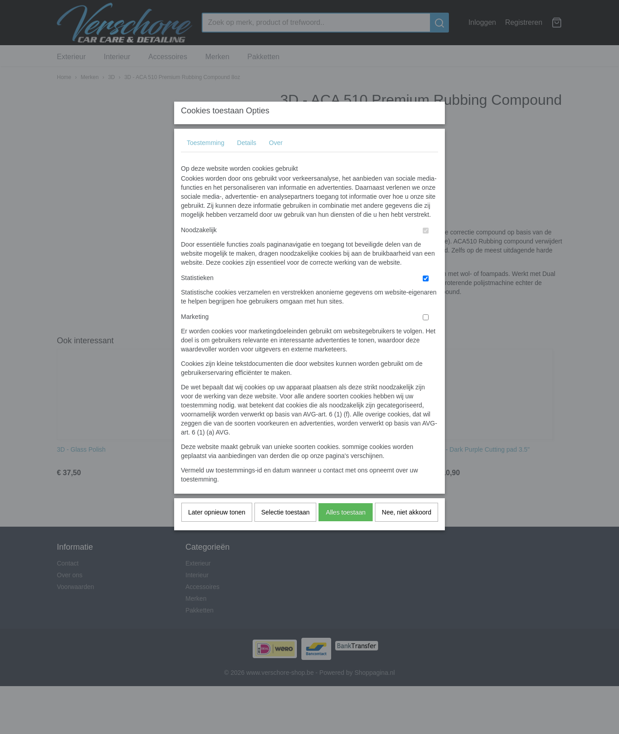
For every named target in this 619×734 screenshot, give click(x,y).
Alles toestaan (345, 530)
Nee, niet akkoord (406, 530)
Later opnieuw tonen (216, 530)
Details (246, 160)
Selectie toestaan (285, 530)
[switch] (426, 249)
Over (275, 160)
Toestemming (205, 160)
